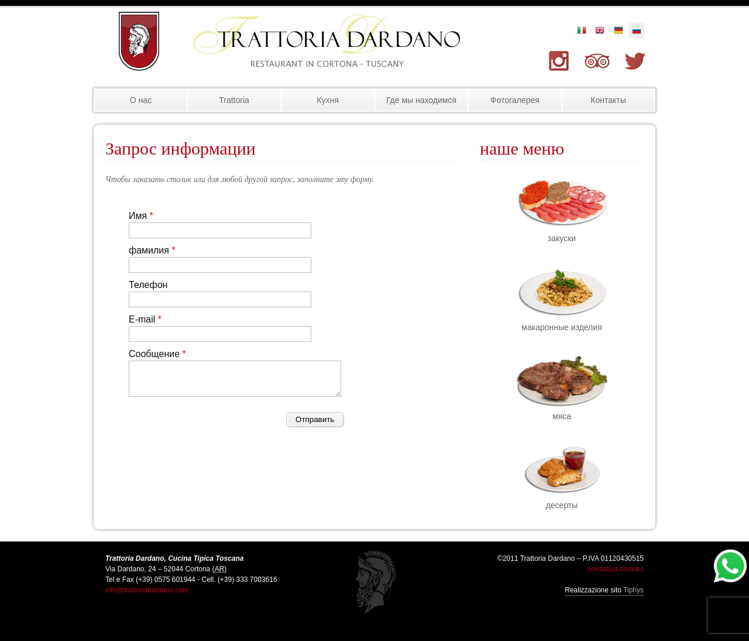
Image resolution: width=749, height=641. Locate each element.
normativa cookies (615, 569)
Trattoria (234, 100)
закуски (562, 238)
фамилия (149, 250)
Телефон (148, 285)
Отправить (315, 419)
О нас (141, 100)
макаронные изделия (561, 327)
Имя (138, 216)
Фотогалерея (515, 100)
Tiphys (633, 590)
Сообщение (154, 354)
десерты (562, 505)
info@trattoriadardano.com (146, 590)
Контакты (608, 100)
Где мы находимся (421, 100)
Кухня (327, 100)
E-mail (142, 319)
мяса (561, 416)
